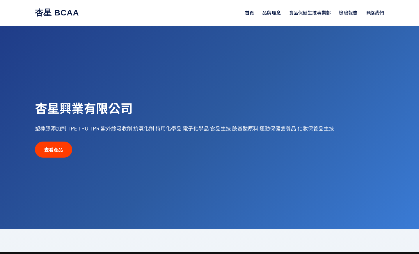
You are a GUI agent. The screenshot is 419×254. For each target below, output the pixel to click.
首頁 (249, 12)
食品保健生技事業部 (310, 12)
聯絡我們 (374, 12)
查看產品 (53, 149)
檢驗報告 (348, 12)
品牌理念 (271, 12)
